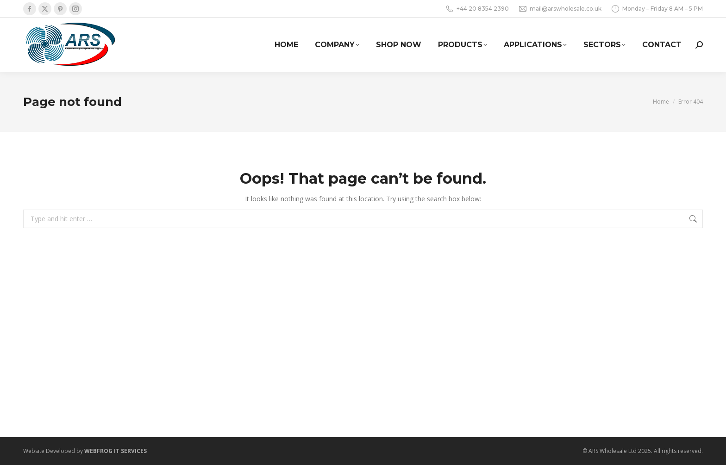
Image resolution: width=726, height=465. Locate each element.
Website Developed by (85, 451)
